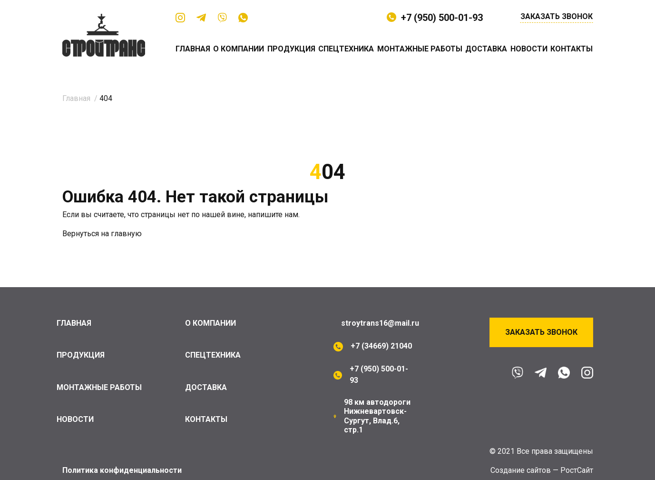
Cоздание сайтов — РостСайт (541, 470)
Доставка (486, 48)
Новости (528, 48)
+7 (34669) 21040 (381, 345)
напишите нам (273, 214)
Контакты (571, 48)
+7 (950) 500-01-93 (442, 17)
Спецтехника (346, 48)
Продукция (291, 48)
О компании (238, 48)
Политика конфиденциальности (122, 470)
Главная (193, 48)
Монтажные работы (419, 48)
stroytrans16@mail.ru (380, 323)
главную (126, 233)
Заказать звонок (556, 16)
